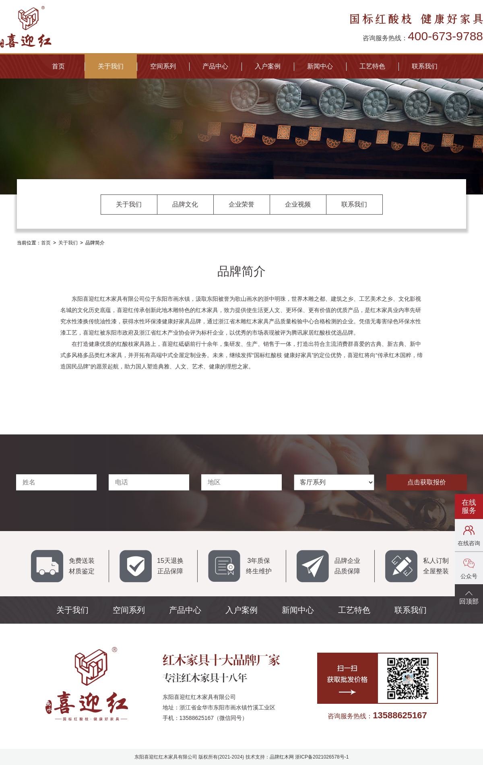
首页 (58, 66)
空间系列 (163, 66)
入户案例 (268, 66)
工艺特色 (372, 66)
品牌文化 (185, 204)
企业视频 (298, 204)
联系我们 (425, 66)
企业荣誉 (241, 204)
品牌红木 (279, 757)
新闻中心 (320, 66)
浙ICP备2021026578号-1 (322, 757)
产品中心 (215, 66)
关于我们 (111, 66)
